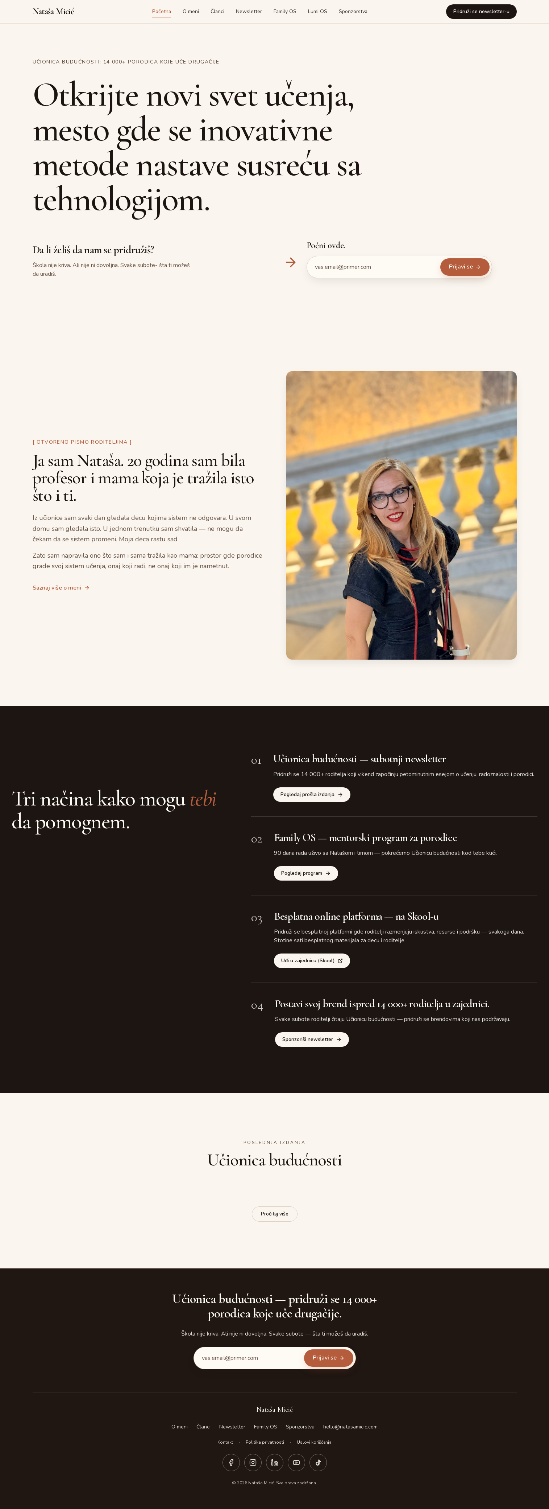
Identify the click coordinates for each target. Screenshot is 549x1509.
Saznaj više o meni (61, 588)
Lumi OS (317, 11)
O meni (191, 11)
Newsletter (249, 11)
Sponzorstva (353, 11)
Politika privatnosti (265, 1442)
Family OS (285, 11)
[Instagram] (253, 1462)
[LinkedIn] (274, 1462)
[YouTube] (296, 1462)
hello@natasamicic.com (350, 1426)
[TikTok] (318, 1462)
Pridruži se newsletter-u (481, 11)
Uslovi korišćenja (314, 1442)
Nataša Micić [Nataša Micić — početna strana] (53, 11)
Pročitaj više (274, 1213)
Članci (217, 11)
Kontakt (225, 1442)
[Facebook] (231, 1462)
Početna (161, 11)
